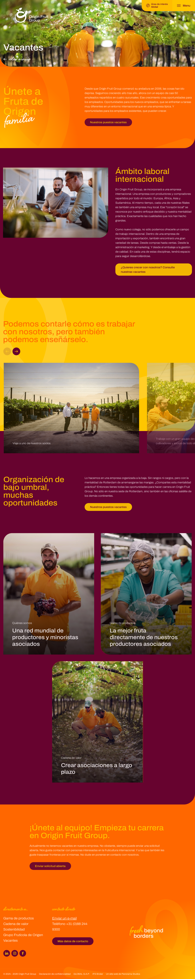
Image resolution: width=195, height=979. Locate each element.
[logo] (31, 15)
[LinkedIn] (6, 953)
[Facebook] (22, 953)
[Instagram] (14, 953)
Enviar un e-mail (64, 918)
